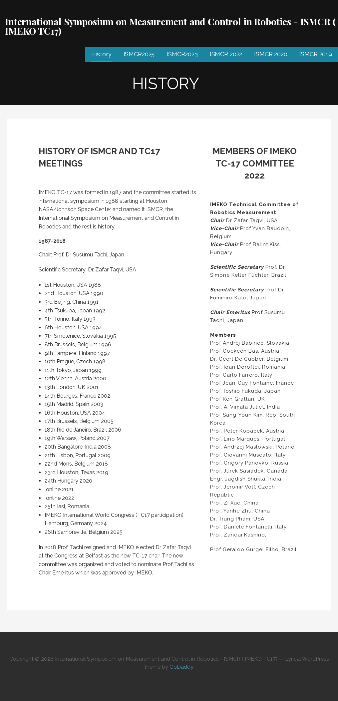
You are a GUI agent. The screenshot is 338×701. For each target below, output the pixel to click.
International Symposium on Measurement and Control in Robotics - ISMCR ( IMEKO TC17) (170, 26)
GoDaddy (181, 667)
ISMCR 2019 (315, 54)
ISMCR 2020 (270, 54)
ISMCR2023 (182, 54)
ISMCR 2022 (226, 54)
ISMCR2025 (139, 54)
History (101, 54)
